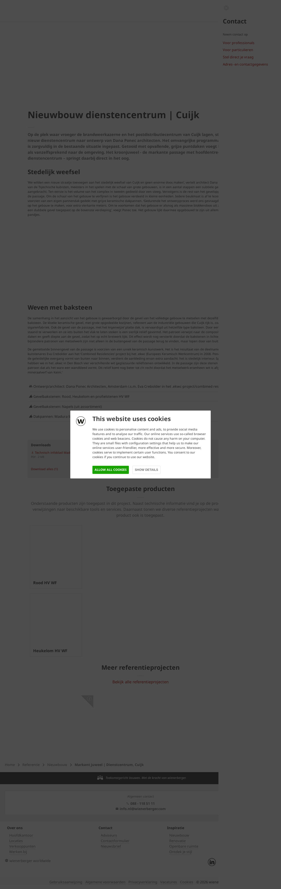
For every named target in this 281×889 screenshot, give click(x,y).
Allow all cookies (111, 470)
